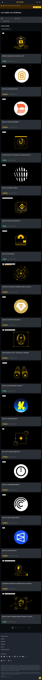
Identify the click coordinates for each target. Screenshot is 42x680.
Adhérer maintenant (37, 7)
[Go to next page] (32, 628)
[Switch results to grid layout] (2, 18)
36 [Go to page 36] (29, 627)
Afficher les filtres (5, 21)
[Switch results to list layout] (3, 18)
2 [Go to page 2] (15, 627)
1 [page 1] (12, 627)
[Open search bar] (37, 2)
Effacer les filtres (17, 18)
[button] (39, 2)
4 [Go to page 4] (20, 627)
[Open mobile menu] (39, 2)
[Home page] (19, 2)
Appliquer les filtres (9, 18)
